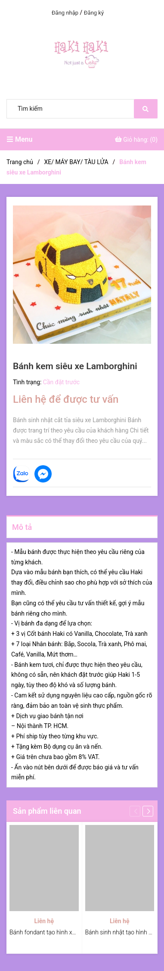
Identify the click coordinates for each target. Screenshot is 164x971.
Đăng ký (94, 12)
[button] (147, 811)
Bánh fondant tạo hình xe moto (50, 932)
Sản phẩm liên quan (47, 810)
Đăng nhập (65, 12)
